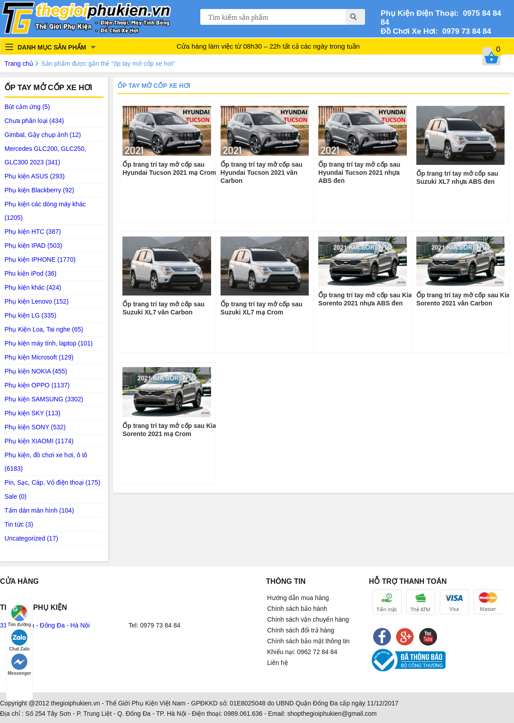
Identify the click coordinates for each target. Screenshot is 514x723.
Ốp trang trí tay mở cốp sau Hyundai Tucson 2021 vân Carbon (261, 172)
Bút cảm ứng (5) (27, 106)
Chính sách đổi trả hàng (300, 630)
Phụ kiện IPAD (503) (33, 245)
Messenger (19, 665)
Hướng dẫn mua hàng (298, 597)
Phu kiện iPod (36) (30, 273)
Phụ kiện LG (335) (30, 315)
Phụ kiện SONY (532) (35, 427)
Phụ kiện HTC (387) (33, 231)
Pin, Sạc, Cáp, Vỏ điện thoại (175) (52, 482)
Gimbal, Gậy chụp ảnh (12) (43, 134)
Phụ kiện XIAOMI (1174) (39, 441)
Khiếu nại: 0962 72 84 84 (302, 651)
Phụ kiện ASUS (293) (35, 176)
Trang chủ (19, 63)
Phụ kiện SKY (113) (32, 413)
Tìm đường (19, 616)
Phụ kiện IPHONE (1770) (40, 259)
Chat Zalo (19, 640)
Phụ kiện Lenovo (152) (36, 301)
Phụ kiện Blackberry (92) (39, 190)
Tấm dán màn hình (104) (39, 510)
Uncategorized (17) (31, 538)
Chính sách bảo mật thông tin (308, 641)
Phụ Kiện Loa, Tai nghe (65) (44, 329)
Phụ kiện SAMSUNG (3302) (44, 399)
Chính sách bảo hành (297, 608)
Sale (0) (16, 496)
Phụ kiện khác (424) (33, 287)
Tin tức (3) (19, 524)
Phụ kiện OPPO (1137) (37, 385)
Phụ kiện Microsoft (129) (39, 357)
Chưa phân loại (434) (34, 120)
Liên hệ (277, 662)
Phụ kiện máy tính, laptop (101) (49, 343)
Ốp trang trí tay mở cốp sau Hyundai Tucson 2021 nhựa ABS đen (359, 172)
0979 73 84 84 (464, 31)
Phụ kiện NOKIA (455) (36, 371)
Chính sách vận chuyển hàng (308, 619)
